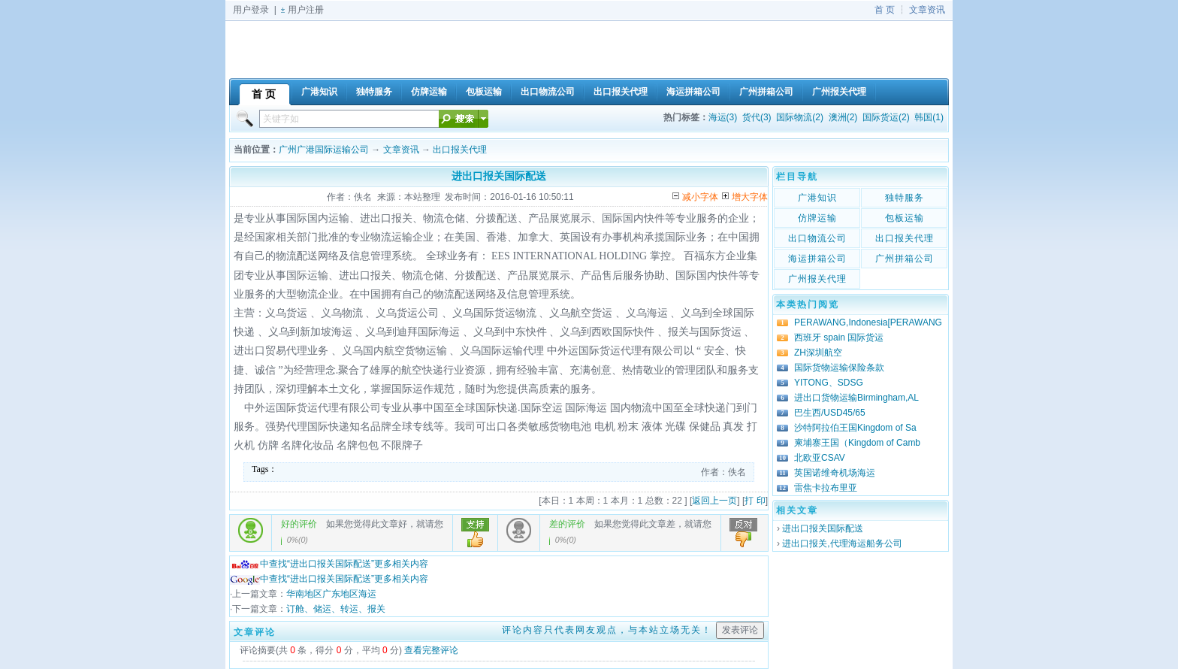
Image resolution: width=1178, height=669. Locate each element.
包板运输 (904, 218)
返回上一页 (714, 500)
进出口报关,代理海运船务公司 (842, 543)
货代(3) (757, 117)
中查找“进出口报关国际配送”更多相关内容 (329, 564)
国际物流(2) (799, 117)
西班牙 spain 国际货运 (839, 337)
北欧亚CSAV (819, 458)
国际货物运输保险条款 (839, 367)
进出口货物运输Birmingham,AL (856, 397)
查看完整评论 (431, 650)
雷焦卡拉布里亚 (825, 488)
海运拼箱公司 (817, 258)
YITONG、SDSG (828, 382)
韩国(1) (929, 117)
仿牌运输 (817, 218)
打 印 (755, 500)
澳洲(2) (843, 117)
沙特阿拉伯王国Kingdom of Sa (855, 427)
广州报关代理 (817, 279)
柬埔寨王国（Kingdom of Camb (857, 442)
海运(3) (723, 117)
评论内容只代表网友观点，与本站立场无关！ (607, 630)
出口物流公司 (817, 238)
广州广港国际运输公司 (324, 149)
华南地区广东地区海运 (331, 594)
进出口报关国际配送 (822, 528)
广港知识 (817, 197)
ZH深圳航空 (818, 352)
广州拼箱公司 (904, 258)
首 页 (884, 10)
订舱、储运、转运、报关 (335, 609)
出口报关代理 (460, 149)
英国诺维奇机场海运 (834, 473)
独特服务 (904, 197)
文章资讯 (927, 10)
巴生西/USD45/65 (829, 412)
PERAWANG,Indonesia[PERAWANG (868, 322)
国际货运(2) (886, 117)
